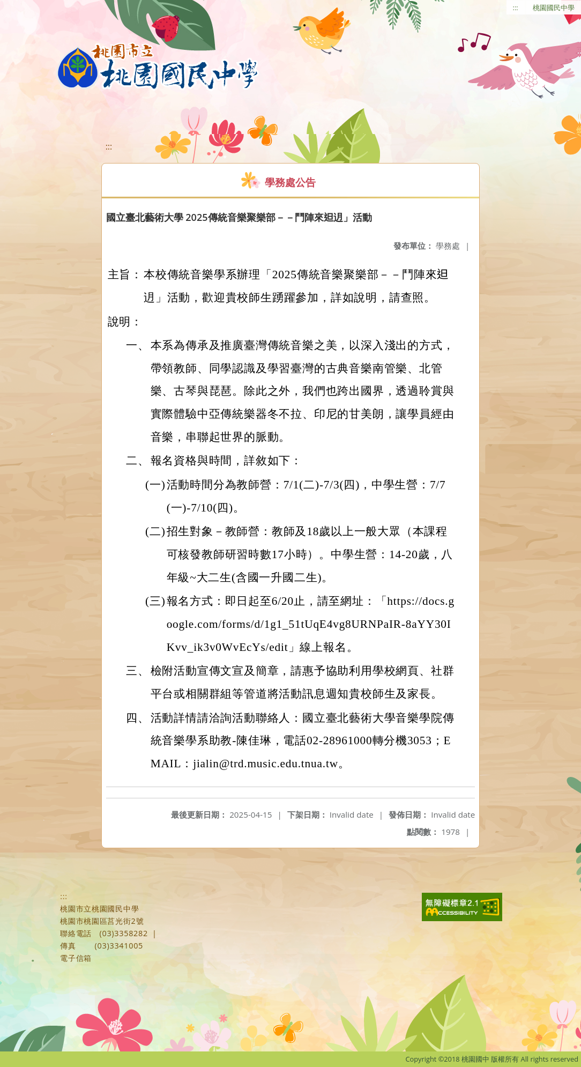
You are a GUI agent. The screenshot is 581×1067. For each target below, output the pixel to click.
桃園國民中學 (554, 7)
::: (515, 7)
